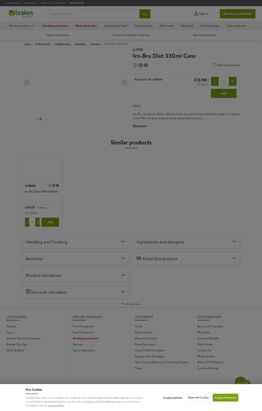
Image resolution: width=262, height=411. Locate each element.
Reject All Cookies (198, 397)
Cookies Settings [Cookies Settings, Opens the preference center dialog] (172, 397)
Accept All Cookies (225, 397)
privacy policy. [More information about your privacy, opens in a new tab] (56, 405)
